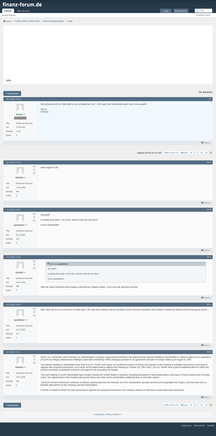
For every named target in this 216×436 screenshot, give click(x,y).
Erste (184, 152)
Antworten (12, 93)
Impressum (187, 425)
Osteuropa (99, 414)
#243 (209, 257)
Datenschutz (199, 425)
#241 (209, 162)
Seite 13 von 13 (171, 152)
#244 (209, 304)
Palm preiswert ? (113, 414)
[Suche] (203, 11)
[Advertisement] (106, 53)
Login (166, 11)
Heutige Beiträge (9, 15)
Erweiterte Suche (203, 15)
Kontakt (210, 425)
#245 (209, 352)
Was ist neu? (23, 11)
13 (211, 152)
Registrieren (181, 11)
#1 (210, 99)
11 (201, 152)
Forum (8, 11)
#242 (209, 209)
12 (206, 152)
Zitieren (205, 143)
